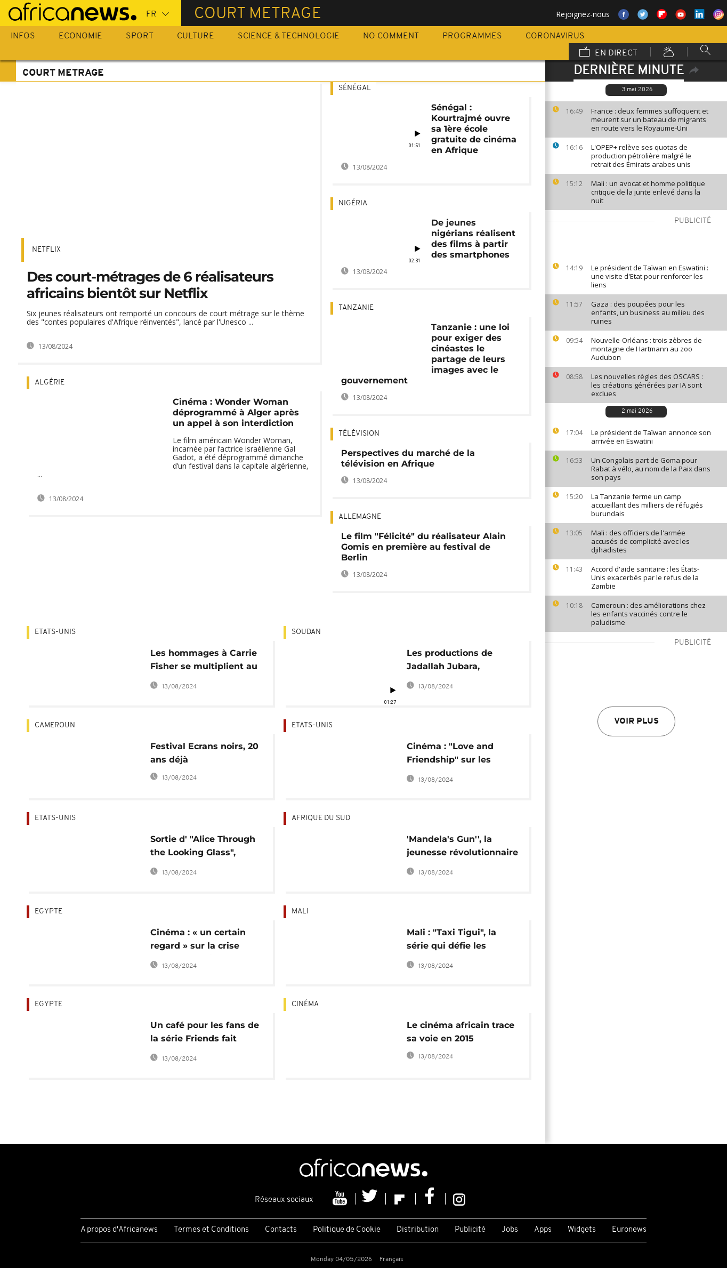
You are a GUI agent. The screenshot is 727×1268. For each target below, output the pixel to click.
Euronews (629, 1230)
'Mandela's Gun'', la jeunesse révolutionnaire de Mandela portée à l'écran (462, 847)
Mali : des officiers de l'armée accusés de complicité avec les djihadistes (640, 541)
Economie (80, 36)
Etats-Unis (55, 632)
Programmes (472, 36)
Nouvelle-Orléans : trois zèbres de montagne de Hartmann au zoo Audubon (646, 349)
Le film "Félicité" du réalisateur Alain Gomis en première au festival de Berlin (423, 547)
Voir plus (636, 721)
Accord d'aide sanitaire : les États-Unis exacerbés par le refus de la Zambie (645, 577)
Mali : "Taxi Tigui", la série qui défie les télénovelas (451, 940)
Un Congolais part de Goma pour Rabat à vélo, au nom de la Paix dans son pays (650, 468)
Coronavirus (555, 36)
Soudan (306, 632)
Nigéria (352, 203)
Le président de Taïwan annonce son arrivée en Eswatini (651, 436)
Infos (23, 36)
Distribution (418, 1230)
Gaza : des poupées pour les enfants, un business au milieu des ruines (648, 312)
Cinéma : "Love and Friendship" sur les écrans (450, 754)
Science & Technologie (289, 36)
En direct (608, 53)
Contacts (281, 1230)
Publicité (470, 1230)
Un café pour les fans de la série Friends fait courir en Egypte (204, 1033)
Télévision (358, 434)
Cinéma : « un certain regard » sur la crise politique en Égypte (198, 940)
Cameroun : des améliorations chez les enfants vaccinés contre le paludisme (648, 614)
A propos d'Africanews (119, 1230)
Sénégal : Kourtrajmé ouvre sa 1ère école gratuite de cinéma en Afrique (473, 128)
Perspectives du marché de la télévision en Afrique (408, 458)
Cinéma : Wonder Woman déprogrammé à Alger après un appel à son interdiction (236, 412)
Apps (543, 1230)
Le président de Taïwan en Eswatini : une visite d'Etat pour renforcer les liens (649, 276)
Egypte (48, 912)
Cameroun (55, 725)
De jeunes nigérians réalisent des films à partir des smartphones (473, 239)
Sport (140, 36)
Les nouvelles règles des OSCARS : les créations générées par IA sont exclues (647, 385)
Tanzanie (356, 308)
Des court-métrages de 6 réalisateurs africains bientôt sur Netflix (150, 285)
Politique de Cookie (347, 1230)
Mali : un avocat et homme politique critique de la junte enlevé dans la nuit (648, 192)
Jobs (510, 1230)
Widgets (582, 1230)
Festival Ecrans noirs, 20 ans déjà (204, 753)
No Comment (391, 36)
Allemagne (359, 517)
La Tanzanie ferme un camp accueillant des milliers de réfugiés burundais (647, 505)
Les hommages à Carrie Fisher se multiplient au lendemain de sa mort (203, 661)
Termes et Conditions (211, 1230)
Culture (195, 36)
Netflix (46, 250)
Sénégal (354, 88)
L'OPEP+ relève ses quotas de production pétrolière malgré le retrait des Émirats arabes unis (641, 155)
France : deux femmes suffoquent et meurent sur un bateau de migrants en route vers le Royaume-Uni (649, 119)
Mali (300, 912)
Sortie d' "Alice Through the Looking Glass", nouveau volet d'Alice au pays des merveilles (205, 847)
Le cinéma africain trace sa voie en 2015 (460, 1032)
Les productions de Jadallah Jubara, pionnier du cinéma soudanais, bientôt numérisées (450, 661)
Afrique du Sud (321, 818)
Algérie (49, 383)
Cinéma (305, 1004)
